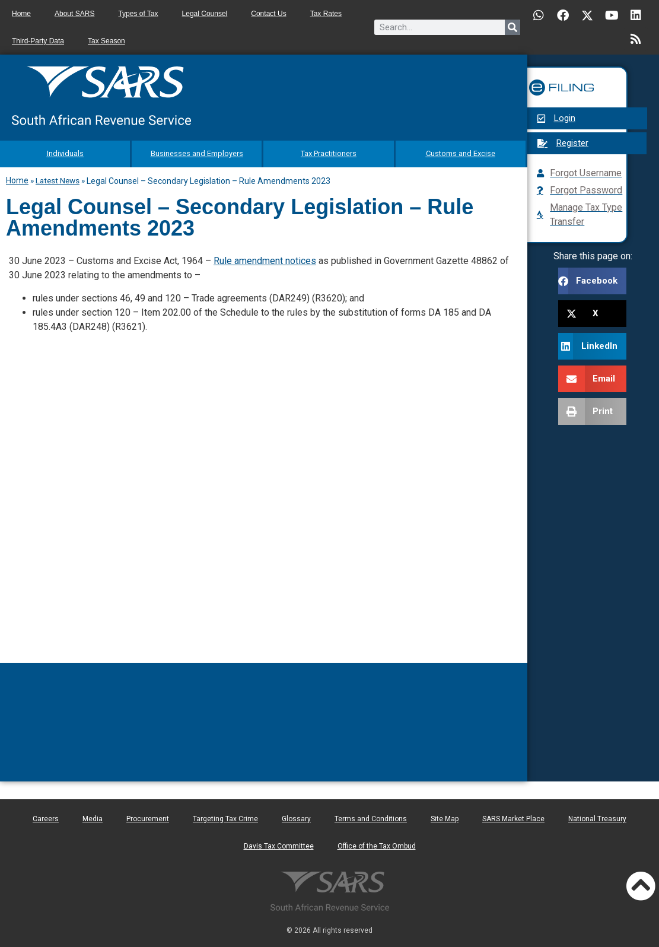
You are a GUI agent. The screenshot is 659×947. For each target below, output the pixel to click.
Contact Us (268, 13)
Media (92, 816)
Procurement (147, 816)
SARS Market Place (513, 816)
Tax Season (106, 41)
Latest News (57, 177)
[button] (592, 281)
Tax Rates (326, 13)
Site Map (445, 816)
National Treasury (597, 816)
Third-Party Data (38, 41)
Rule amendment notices (265, 257)
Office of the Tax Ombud (377, 843)
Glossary (296, 816)
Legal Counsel (205, 13)
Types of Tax (138, 13)
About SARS (74, 13)
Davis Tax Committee (279, 843)
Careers (46, 816)
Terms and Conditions (371, 816)
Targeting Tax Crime (225, 816)
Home (21, 13)
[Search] (512, 27)
